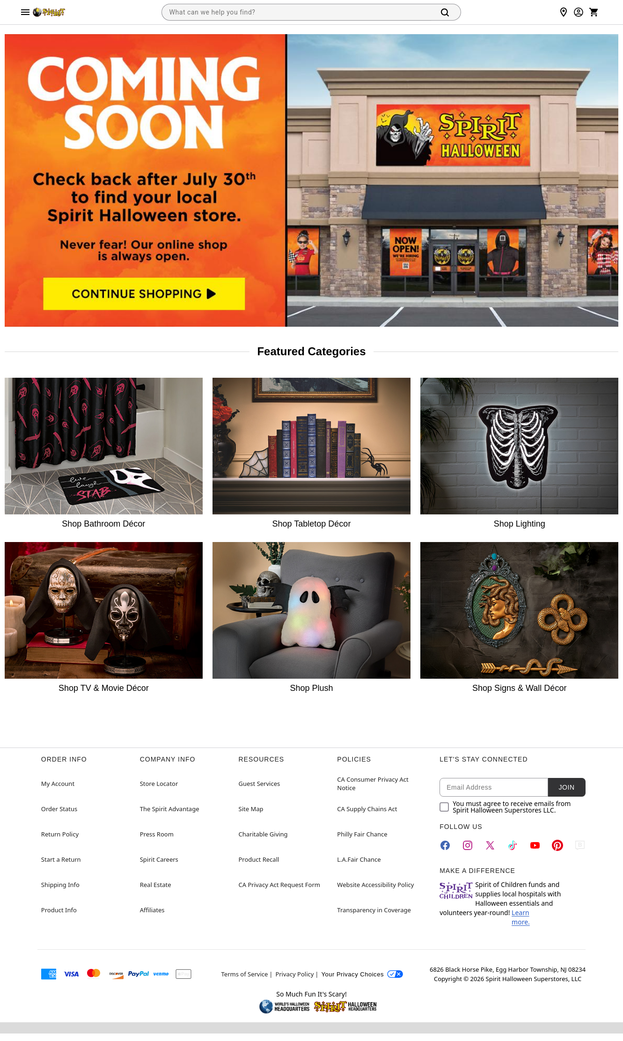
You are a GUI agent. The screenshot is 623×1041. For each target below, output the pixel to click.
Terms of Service (244, 974)
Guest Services (259, 783)
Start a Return (61, 859)
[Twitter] (490, 845)
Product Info (59, 910)
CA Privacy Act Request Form (279, 884)
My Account (57, 783)
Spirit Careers (159, 859)
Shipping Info (60, 884)
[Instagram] (467, 845)
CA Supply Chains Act (367, 809)
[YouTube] (535, 845)
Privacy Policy (294, 974)
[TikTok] (512, 845)
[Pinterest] (557, 845)
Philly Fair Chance (362, 834)
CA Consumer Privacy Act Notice (373, 783)
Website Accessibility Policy (375, 884)
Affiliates (152, 910)
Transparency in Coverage (374, 910)
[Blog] (580, 845)
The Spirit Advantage (169, 809)
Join (567, 787)
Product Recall (259, 859)
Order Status (59, 809)
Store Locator (159, 783)
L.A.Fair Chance (359, 859)
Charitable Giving (263, 834)
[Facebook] (445, 845)
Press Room (157, 834)
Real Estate (155, 884)
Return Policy (60, 834)
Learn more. (521, 917)
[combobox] (296, 12)
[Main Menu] (25, 12)
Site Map (251, 809)
